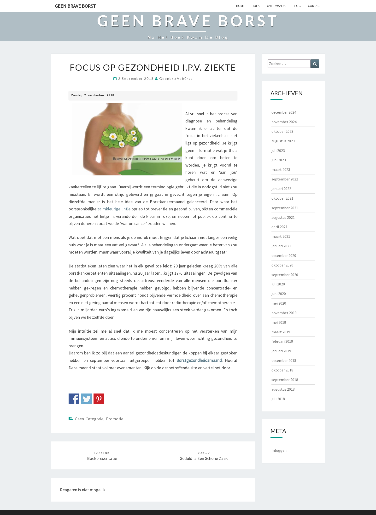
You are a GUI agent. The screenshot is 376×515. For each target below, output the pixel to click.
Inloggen (279, 450)
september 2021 (284, 207)
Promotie (114, 419)
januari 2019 (281, 350)
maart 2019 (280, 332)
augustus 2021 (283, 217)
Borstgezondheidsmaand (199, 360)
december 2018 (283, 360)
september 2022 (284, 179)
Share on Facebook (74, 398)
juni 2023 (278, 159)
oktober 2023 (282, 131)
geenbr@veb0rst (176, 78)
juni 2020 (278, 293)
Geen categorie (89, 419)
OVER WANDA (276, 6)
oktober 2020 (282, 265)
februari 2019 (282, 341)
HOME (240, 6)
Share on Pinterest (99, 398)
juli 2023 (278, 150)
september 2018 (284, 379)
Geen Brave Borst (75, 6)
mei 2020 (278, 303)
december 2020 (283, 255)
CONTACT (314, 6)
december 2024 (283, 112)
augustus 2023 (283, 141)
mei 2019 (278, 322)
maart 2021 (280, 236)
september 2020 (284, 274)
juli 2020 (278, 284)
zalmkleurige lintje (113, 209)
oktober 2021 (282, 198)
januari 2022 (281, 188)
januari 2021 (281, 245)
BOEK (256, 6)
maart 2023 (280, 169)
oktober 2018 (282, 370)
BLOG (297, 6)
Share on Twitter (86, 398)
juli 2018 (278, 398)
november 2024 (284, 121)
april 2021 (279, 226)
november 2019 (284, 312)
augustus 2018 (283, 389)
